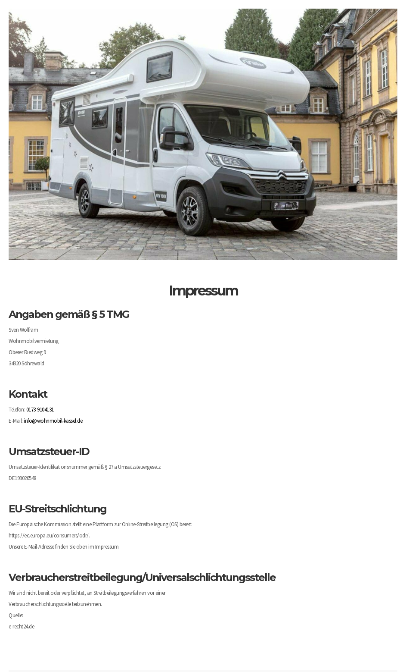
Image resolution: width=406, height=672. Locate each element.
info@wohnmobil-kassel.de (53, 420)
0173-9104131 (40, 409)
